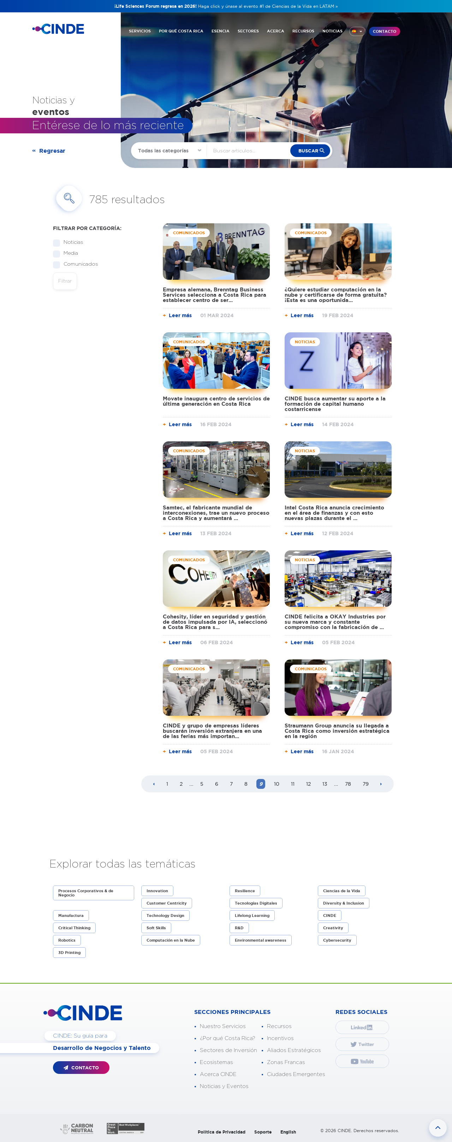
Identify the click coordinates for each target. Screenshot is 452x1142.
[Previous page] (153, 784)
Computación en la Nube (171, 940)
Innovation (157, 891)
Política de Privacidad (221, 1132)
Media (68, 253)
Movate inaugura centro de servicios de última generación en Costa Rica (216, 401)
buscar (308, 150)
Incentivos (280, 1038)
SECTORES (248, 31)
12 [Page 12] (308, 784)
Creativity (333, 928)
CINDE (329, 915)
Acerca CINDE (218, 1074)
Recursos (279, 1026)
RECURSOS (303, 31)
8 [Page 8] (246, 784)
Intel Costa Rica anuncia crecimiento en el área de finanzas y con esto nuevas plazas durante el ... (334, 512)
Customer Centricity (167, 903)
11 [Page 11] (293, 784)
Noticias (71, 243)
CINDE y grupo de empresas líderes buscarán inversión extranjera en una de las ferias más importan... (212, 731)
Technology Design (165, 915)
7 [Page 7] (231, 784)
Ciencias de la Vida (341, 891)
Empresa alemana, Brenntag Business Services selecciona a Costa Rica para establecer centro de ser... (214, 294)
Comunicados (78, 264)
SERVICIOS (140, 31)
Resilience (245, 891)
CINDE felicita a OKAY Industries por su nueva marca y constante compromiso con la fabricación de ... (335, 622)
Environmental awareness (260, 940)
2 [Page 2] (181, 784)
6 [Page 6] (216, 784)
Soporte (263, 1132)
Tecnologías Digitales (256, 903)
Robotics (67, 940)
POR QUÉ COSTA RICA (181, 31)
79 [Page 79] (366, 784)
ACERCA (275, 31)
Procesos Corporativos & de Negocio (85, 893)
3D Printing (69, 952)
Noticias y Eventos (224, 1086)
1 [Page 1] (167, 784)
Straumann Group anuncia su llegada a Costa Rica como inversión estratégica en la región (337, 731)
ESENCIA (221, 31)
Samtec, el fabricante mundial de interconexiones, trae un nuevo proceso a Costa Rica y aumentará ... (216, 512)
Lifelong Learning (252, 915)
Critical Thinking (74, 928)
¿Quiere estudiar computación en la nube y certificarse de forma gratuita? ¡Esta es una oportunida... (336, 294)
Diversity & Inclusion (343, 903)
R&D (239, 928)
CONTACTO (384, 31)
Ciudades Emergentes (296, 1074)
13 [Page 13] (324, 784)
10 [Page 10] (276, 784)
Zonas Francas (286, 1062)
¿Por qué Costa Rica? (227, 1038)
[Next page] (381, 784)
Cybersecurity (337, 940)
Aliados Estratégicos (294, 1050)
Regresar (52, 150)
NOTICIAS (332, 31)
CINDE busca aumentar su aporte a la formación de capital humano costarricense (335, 403)
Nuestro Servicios (223, 1026)
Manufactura (71, 915)
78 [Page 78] (348, 784)
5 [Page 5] (201, 784)
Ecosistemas (216, 1062)
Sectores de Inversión (228, 1050)
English (288, 1132)
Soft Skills (156, 928)
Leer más (180, 315)
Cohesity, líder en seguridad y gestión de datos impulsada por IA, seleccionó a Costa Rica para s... (215, 622)
